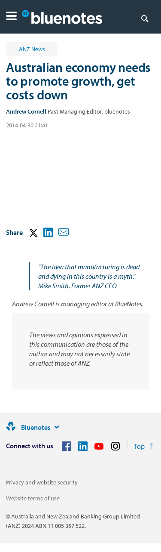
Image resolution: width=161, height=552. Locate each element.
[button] (11, 17)
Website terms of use (33, 498)
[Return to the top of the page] (144, 446)
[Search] (145, 18)
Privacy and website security (42, 482)
